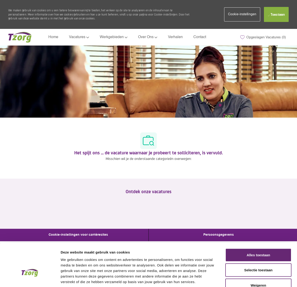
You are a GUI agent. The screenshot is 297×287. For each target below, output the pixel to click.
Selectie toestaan (258, 242)
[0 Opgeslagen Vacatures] (263, 37)
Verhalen (175, 37)
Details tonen (250, 278)
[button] (242, 14)
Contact (199, 37)
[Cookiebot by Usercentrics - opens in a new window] (30, 278)
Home (53, 37)
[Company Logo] (19, 37)
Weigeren (258, 257)
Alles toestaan (258, 226)
